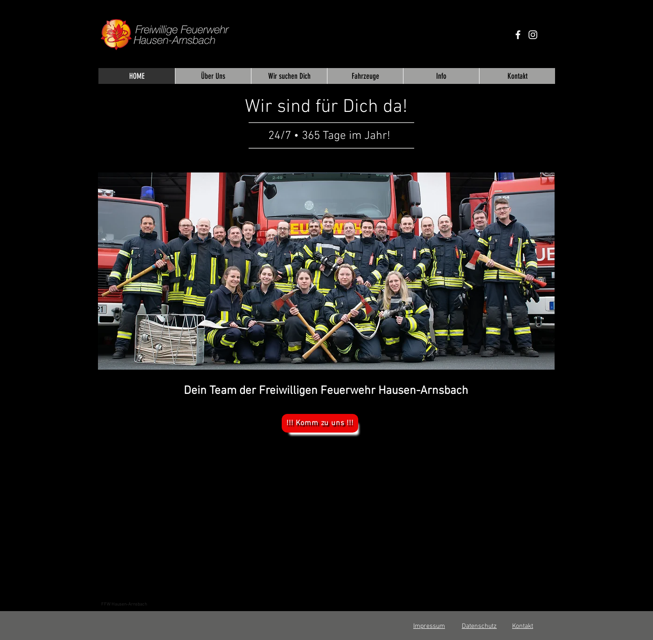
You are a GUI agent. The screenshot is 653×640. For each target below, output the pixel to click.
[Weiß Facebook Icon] (518, 35)
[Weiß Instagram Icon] (533, 35)
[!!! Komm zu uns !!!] (320, 423)
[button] (326, 271)
